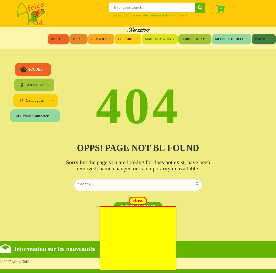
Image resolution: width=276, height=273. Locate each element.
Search (200, 8)
